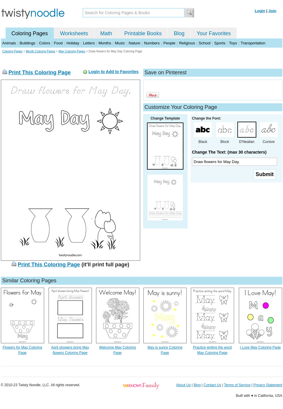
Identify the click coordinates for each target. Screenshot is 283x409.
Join (272, 11)
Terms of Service (237, 385)
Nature (134, 43)
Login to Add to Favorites (113, 71)
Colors (44, 43)
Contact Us (212, 385)
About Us (183, 385)
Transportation (253, 43)
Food (58, 43)
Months (105, 43)
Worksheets (74, 33)
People (169, 43)
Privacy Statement (267, 385)
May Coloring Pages (72, 51)
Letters (89, 43)
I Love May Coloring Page (260, 347)
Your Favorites (213, 33)
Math (106, 33)
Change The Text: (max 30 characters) (229, 152)
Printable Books (143, 33)
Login (260, 11)
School (205, 43)
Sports (220, 43)
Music (120, 43)
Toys (233, 43)
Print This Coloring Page (40, 72)
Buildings (27, 43)
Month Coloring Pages (40, 51)
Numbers (152, 43)
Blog (179, 33)
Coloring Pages (30, 33)
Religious (187, 43)
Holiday (72, 43)
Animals (9, 43)
